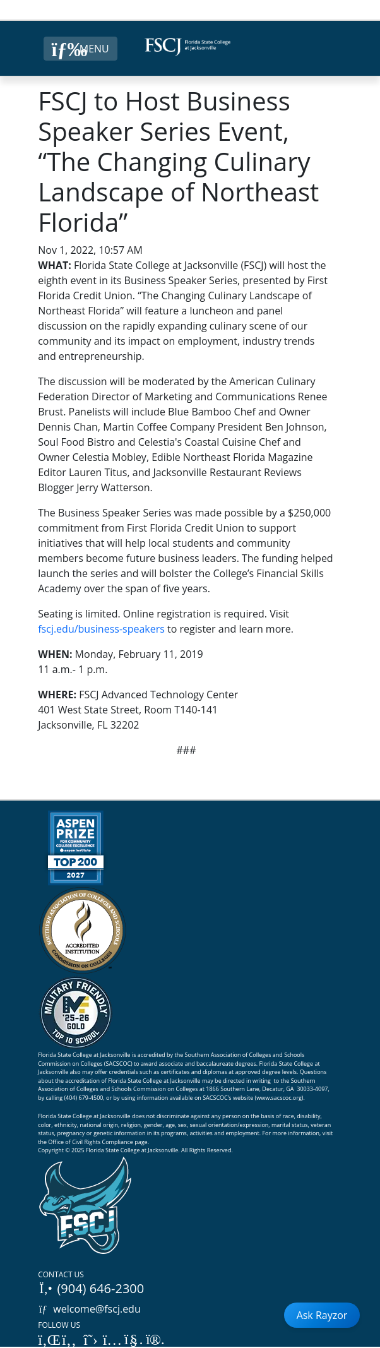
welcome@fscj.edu (89, 1309)
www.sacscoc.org (279, 1098)
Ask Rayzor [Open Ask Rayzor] (322, 1315)
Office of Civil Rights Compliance (90, 1142)
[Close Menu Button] (80, 49)
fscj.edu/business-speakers (101, 629)
